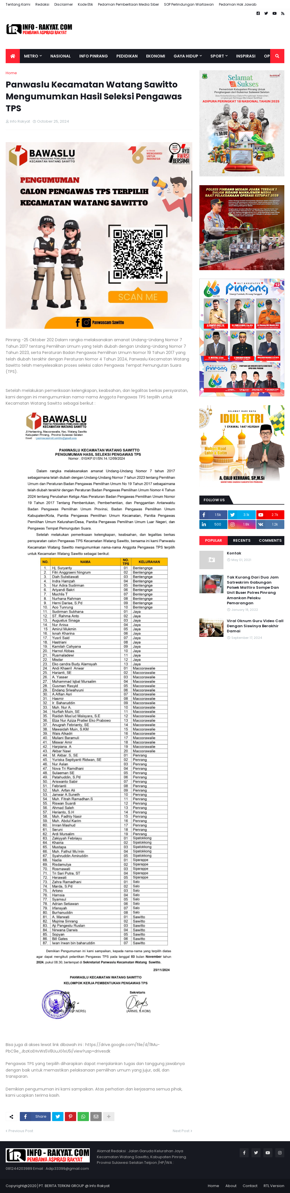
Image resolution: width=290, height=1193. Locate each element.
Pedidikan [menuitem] (127, 56)
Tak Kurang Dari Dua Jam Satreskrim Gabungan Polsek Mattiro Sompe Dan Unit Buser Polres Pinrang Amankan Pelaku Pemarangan (253, 590)
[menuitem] (13, 56)
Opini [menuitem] (269, 56)
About (230, 1185)
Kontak (234, 553)
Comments (270, 540)
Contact (250, 1185)
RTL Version (274, 1185)
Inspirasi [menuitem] (245, 56)
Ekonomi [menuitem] (155, 56)
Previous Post (20, 1131)
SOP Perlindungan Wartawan (189, 4)
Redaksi (42, 4)
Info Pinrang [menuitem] (93, 56)
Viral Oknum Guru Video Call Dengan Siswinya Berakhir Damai (255, 626)
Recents (242, 540)
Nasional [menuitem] (60, 56)
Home (11, 73)
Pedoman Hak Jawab (237, 4)
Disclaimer (63, 4)
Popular (213, 540)
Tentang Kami (18, 4)
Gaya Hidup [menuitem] (186, 56)
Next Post (181, 1131)
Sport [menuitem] (217, 56)
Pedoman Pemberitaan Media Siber (128, 4)
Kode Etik (85, 4)
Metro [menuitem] (31, 56)
